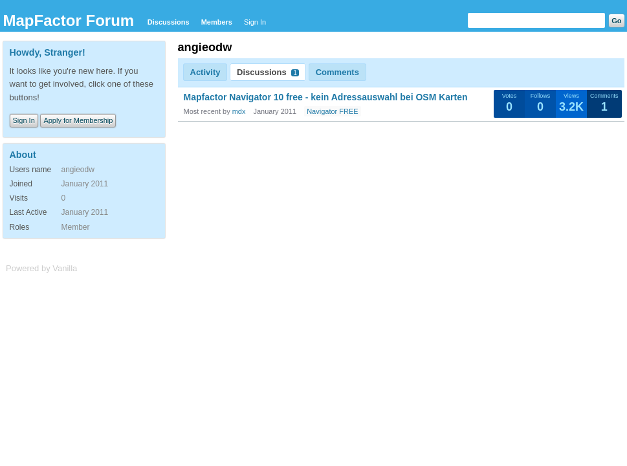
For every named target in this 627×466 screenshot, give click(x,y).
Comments (337, 72)
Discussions (169, 22)
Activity (205, 72)
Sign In (255, 22)
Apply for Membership (78, 120)
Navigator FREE (332, 111)
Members (216, 22)
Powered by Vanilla (41, 268)
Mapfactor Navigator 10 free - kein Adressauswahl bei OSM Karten (326, 97)
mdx (239, 111)
